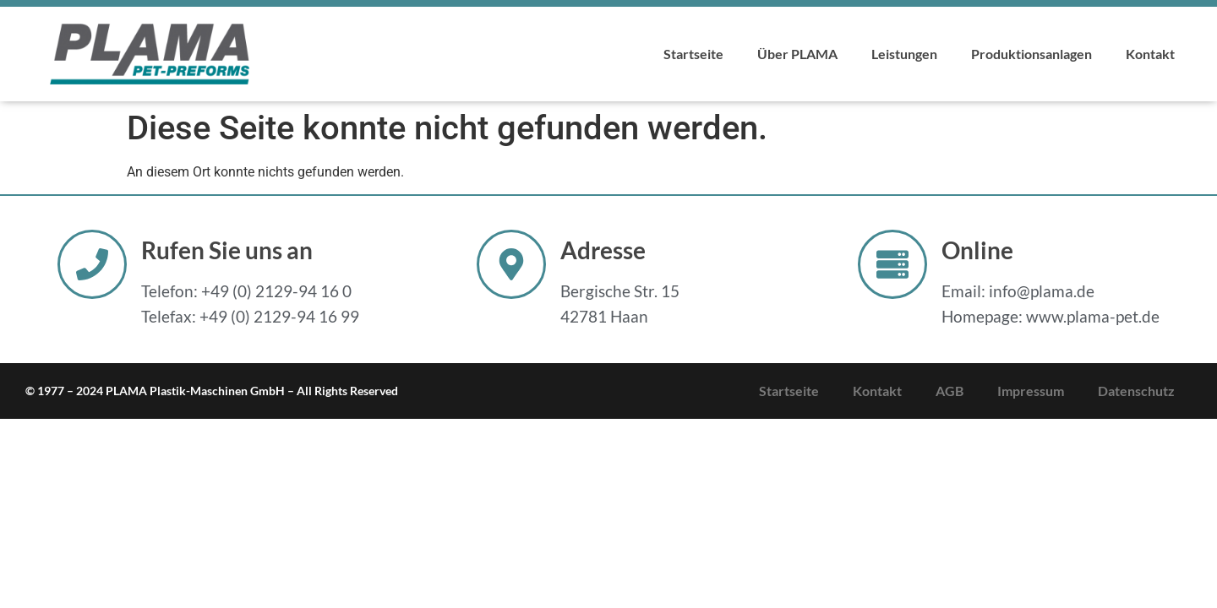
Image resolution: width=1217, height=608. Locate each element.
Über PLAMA (797, 54)
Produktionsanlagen (1031, 54)
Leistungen (904, 54)
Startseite (693, 54)
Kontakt (1150, 54)
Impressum (1030, 391)
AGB (949, 391)
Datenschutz (1136, 391)
